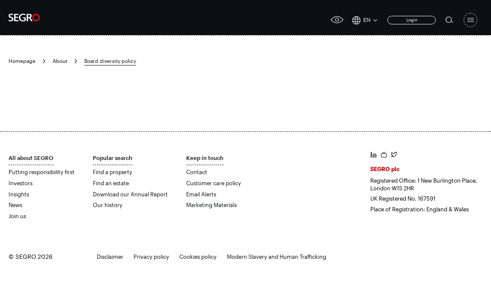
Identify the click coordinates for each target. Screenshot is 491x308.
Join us (17, 216)
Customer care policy (213, 183)
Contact (196, 172)
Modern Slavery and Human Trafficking (276, 256)
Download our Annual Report (130, 194)
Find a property (112, 172)
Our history (107, 204)
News (15, 204)
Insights (19, 194)
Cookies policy (198, 256)
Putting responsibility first (41, 172)
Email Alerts (201, 194)
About (60, 61)
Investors (21, 183)
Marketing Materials (211, 204)
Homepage (22, 61)
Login (411, 19)
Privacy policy (151, 256)
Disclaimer (110, 256)
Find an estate (111, 183)
